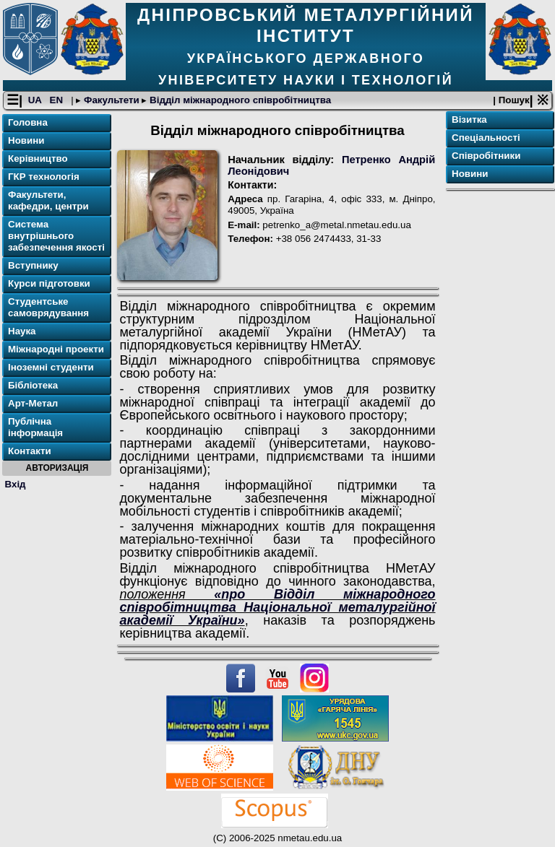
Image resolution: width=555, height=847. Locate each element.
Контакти (29, 451)
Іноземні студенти (51, 367)
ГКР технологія (43, 176)
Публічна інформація (35, 427)
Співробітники (486, 155)
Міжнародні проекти (56, 349)
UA (36, 100)
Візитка (469, 119)
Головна (28, 122)
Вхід (15, 484)
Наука (22, 331)
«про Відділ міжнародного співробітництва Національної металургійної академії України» (277, 607)
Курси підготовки (49, 283)
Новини (26, 140)
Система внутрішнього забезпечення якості (56, 236)
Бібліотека (33, 385)
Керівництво (38, 158)
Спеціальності (486, 137)
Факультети (111, 100)
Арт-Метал (33, 403)
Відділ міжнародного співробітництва (239, 100)
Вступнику (33, 265)
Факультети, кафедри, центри (48, 200)
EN (58, 100)
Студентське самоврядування (48, 307)
